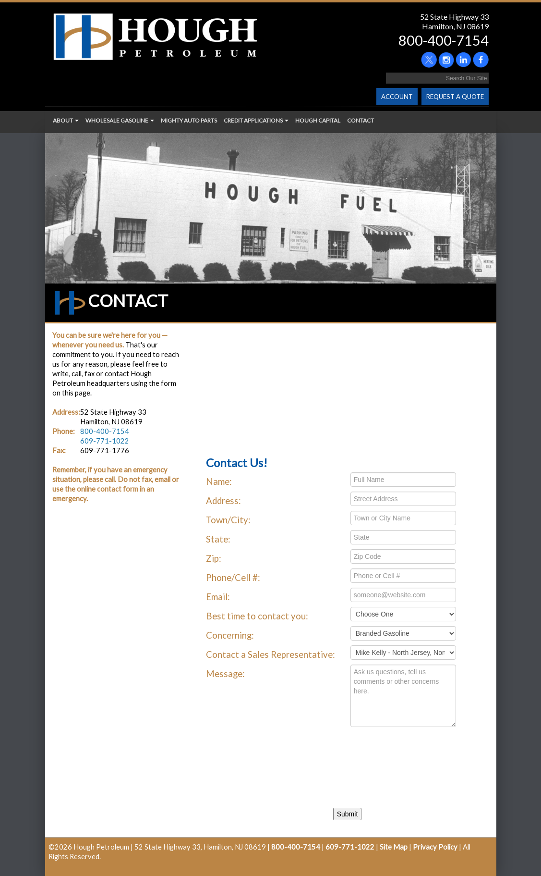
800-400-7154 (443, 40)
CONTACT (360, 120)
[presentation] (285, 760)
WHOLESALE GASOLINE (119, 120)
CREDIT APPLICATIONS (256, 120)
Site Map (394, 847)
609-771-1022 (104, 441)
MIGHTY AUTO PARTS (189, 120)
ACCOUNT (397, 96)
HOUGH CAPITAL (317, 120)
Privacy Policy (435, 847)
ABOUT (66, 120)
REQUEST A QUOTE (455, 96)
